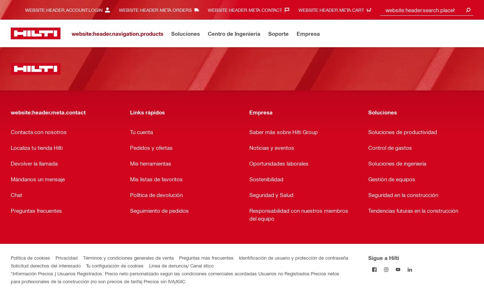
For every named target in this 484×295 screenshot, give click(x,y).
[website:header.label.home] (36, 33)
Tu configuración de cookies (115, 265)
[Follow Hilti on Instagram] (386, 269)
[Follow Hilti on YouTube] (398, 269)
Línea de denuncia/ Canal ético (181, 265)
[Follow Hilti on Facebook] (374, 269)
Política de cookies (30, 257)
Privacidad (67, 257)
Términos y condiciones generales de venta (128, 257)
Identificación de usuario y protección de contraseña (293, 257)
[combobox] (426, 10)
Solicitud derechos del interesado (46, 265)
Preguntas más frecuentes (206, 257)
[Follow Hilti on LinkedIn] (410, 269)
